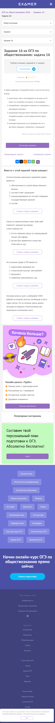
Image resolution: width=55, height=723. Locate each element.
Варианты (27, 681)
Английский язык (16, 515)
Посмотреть (28, 69)
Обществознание (18, 498)
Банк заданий (27, 691)
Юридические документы (27, 606)
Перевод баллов (27, 696)
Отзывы (27, 707)
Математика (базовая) (26, 490)
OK (27, 718)
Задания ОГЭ (27, 671)
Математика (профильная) (26, 482)
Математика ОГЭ (39, 531)
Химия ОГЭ (16, 539)
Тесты (28, 676)
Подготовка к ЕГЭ (27, 660)
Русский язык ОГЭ (14, 531)
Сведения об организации (27, 611)
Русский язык (26, 473)
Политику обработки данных (12, 714)
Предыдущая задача (13, 154)
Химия (43, 506)
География (37, 523)
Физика (38, 498)
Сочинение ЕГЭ (27, 702)
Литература (38, 515)
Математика (27, 635)
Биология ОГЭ (35, 539)
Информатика (17, 523)
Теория (27, 666)
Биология (27, 506)
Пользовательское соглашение (34, 714)
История (10, 506)
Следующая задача (42, 154)
